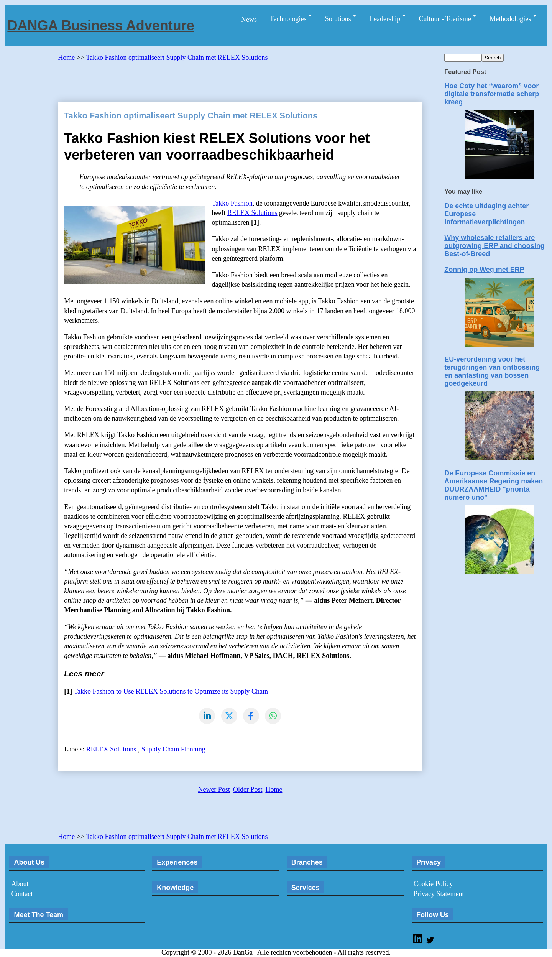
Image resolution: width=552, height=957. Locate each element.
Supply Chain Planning (173, 749)
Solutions (339, 19)
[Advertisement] (197, 79)
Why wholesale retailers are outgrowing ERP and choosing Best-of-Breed (494, 246)
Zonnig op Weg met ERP (484, 269)
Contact (22, 894)
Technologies (289, 19)
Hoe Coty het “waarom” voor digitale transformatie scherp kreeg (491, 94)
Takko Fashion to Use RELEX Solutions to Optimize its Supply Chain (171, 691)
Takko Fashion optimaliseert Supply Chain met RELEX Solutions (177, 57)
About (19, 884)
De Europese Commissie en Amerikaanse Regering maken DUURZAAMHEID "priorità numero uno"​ (493, 485)
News (249, 19)
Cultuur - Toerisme (446, 19)
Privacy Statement (439, 894)
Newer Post (214, 790)
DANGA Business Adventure (100, 25)
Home (67, 57)
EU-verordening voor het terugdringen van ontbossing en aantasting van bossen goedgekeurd (492, 371)
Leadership (386, 19)
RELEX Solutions (252, 213)
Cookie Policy (433, 884)
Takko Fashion (232, 203)
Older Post (248, 790)
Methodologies (511, 19)
